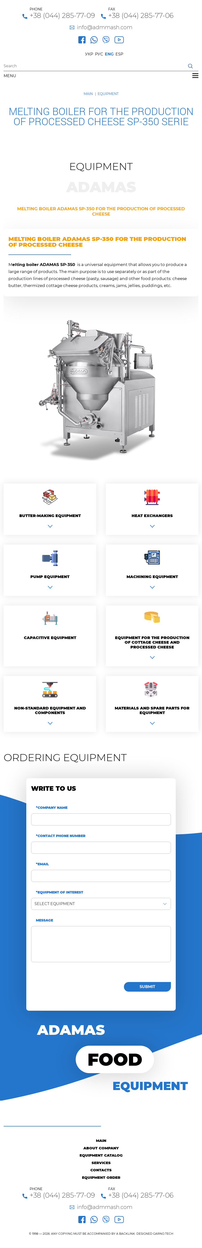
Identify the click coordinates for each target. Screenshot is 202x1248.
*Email (42, 864)
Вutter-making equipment (50, 515)
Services (101, 1162)
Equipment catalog (101, 1155)
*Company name (51, 808)
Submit (147, 986)
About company (101, 1148)
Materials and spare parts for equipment (152, 710)
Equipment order (101, 1177)
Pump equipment (49, 576)
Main (88, 94)
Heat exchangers (152, 515)
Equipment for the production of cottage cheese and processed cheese (152, 642)
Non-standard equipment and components (50, 710)
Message (44, 920)
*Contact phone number (60, 836)
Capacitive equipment (50, 637)
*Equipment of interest (59, 892)
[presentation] (67, 985)
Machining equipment (152, 576)
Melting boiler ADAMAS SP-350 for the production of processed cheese (101, 211)
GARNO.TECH (163, 1233)
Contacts (101, 1170)
